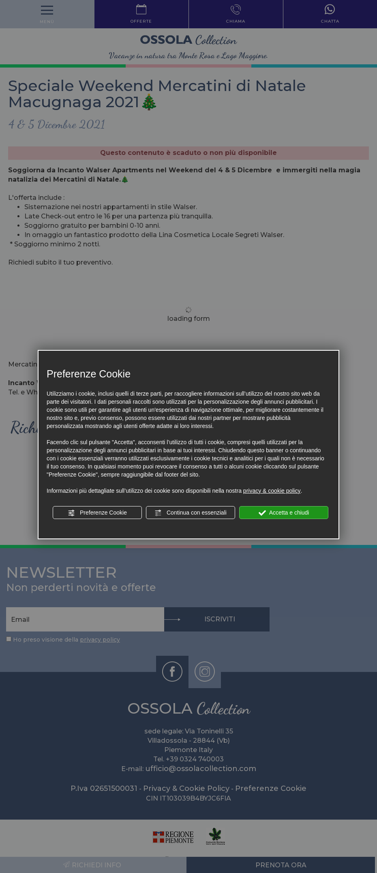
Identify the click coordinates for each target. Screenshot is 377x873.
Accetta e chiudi (284, 513)
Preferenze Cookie (97, 513)
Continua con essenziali (190, 513)
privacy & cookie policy (272, 490)
